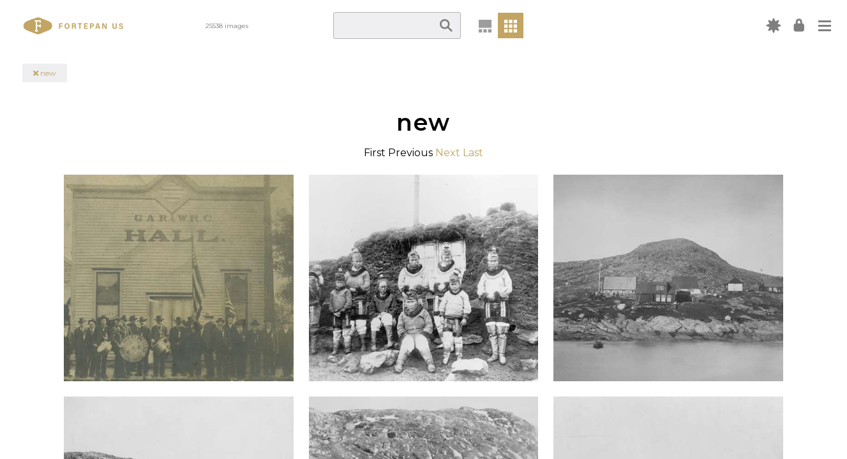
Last (473, 153)
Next (447, 153)
